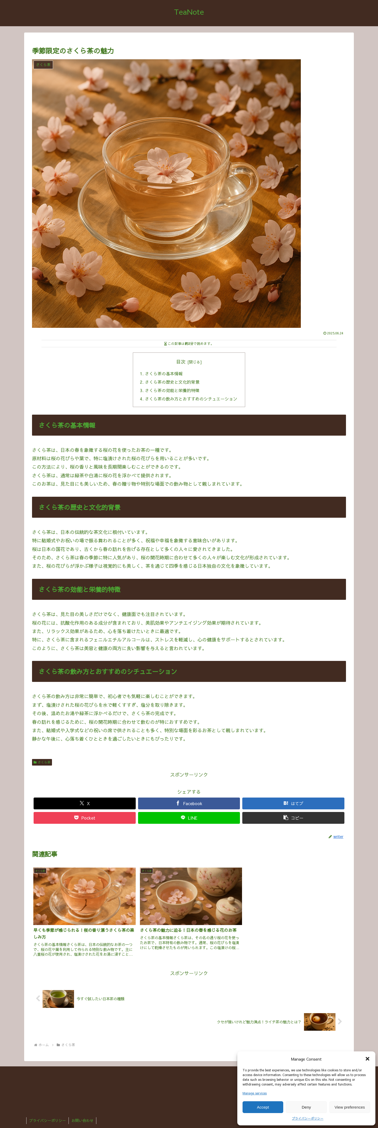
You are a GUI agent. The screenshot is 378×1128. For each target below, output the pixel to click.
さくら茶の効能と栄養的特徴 (172, 390)
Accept (263, 1107)
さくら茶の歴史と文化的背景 (172, 382)
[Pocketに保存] (85, 818)
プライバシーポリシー (307, 1118)
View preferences (350, 1107)
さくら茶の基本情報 (164, 373)
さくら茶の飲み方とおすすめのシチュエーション (191, 399)
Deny (306, 1107)
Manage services (255, 1093)
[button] (367, 1058)
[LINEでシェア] (189, 818)
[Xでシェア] (85, 804)
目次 (181, 361)
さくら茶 (42, 763)
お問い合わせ (82, 1120)
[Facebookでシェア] (189, 804)
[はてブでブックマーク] (293, 804)
